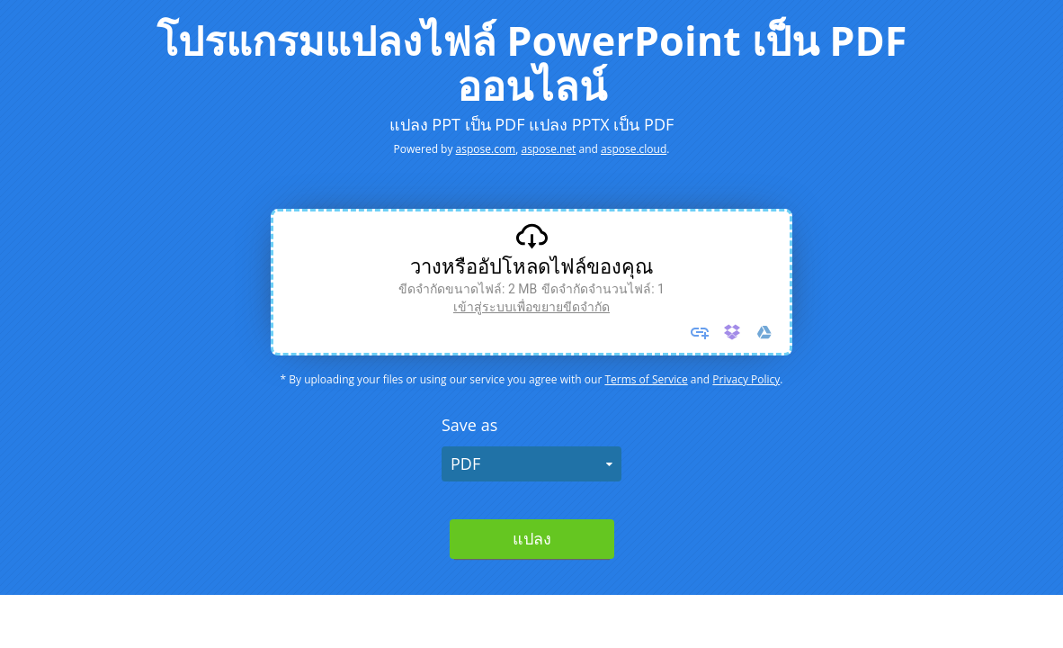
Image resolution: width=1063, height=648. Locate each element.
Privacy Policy (746, 379)
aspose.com (486, 149)
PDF (465, 463)
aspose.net (548, 149)
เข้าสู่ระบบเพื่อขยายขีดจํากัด (531, 307)
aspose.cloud (633, 149)
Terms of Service (645, 379)
